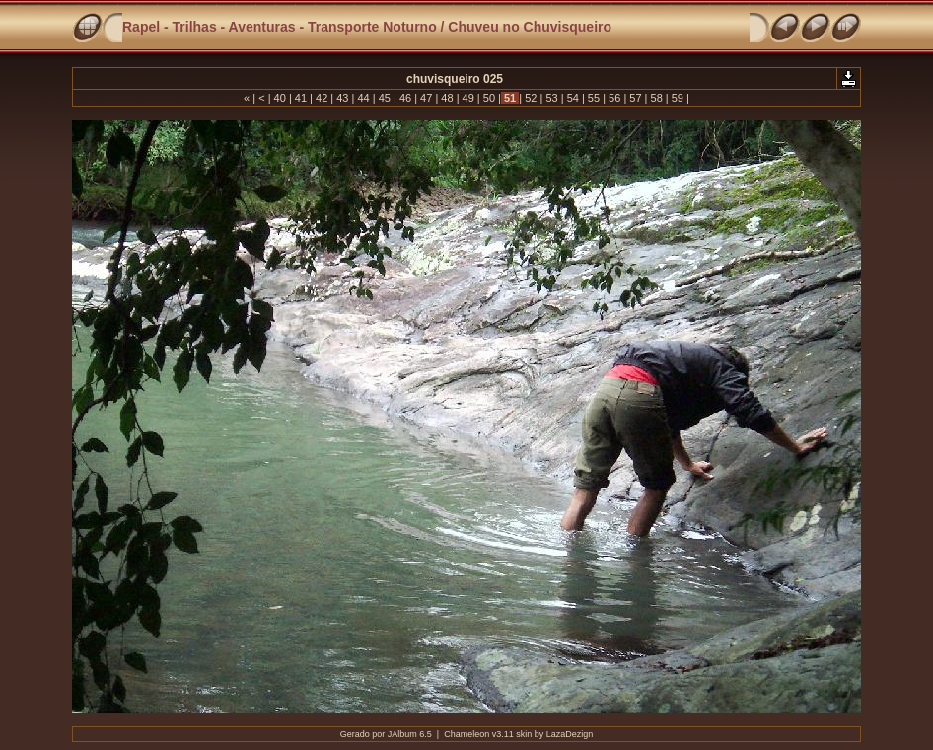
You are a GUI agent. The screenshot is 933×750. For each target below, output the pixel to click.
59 (677, 98)
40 (280, 98)
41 (301, 98)
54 (573, 98)
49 (468, 98)
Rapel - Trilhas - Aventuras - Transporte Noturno (279, 27)
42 (321, 98)
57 (635, 98)
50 (489, 98)
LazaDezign (570, 734)
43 (342, 98)
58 (656, 98)
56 (614, 98)
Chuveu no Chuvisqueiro (529, 27)
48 (447, 98)
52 (530, 98)
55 (594, 98)
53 (551, 98)
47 (426, 98)
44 (363, 98)
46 (405, 98)
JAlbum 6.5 (410, 734)
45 (385, 98)
